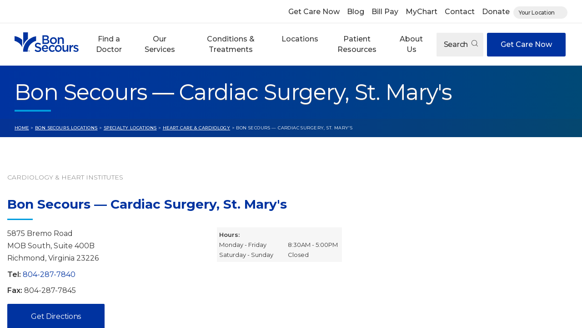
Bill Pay (384, 11)
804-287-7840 (49, 274)
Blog (355, 11)
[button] (108, 44)
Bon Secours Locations (66, 127)
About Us (411, 44)
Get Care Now (314, 11)
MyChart (421, 11)
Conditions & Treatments (231, 44)
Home (22, 127)
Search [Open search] (461, 44)
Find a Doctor (109, 44)
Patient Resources (356, 44)
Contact (460, 11)
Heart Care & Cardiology (196, 127)
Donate (496, 11)
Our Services (160, 44)
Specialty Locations (130, 127)
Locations (299, 39)
